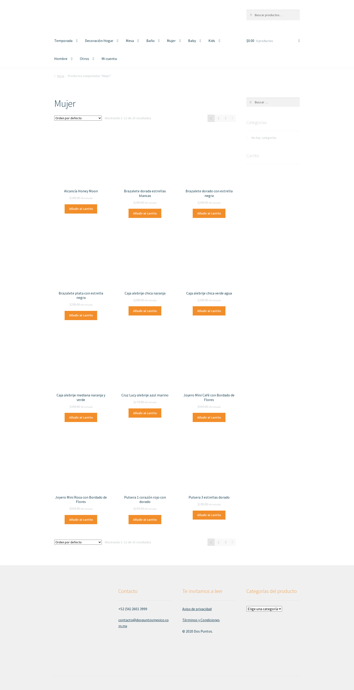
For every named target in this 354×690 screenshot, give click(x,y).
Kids (211, 40)
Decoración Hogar (99, 40)
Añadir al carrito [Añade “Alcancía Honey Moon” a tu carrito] (81, 209)
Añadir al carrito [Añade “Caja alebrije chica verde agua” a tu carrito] (209, 311)
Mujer (171, 40)
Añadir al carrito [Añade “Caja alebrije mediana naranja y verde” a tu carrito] (81, 417)
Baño (150, 40)
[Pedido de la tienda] (78, 118)
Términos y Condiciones (201, 620)
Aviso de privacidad (197, 609)
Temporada (63, 40)
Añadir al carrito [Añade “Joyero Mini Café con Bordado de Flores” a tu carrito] (209, 417)
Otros (84, 58)
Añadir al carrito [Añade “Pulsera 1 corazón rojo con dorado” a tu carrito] (145, 520)
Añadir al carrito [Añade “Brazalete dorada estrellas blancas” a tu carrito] (145, 213)
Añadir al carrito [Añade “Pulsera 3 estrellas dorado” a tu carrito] (209, 515)
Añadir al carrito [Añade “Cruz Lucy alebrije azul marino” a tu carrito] (145, 413)
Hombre (60, 58)
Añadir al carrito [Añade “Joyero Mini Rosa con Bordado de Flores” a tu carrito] (81, 520)
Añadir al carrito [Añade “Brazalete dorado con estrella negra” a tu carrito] (209, 213)
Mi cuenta (109, 58)
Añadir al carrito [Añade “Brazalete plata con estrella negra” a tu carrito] (81, 315)
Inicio (60, 76)
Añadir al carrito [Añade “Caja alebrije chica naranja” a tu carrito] (145, 311)
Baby (192, 40)
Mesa (130, 40)
